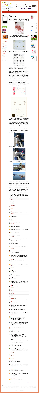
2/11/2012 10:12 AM (12, 265)
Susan (11, 330)
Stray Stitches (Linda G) (13, 298)
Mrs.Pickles (12, 295)
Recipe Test (4, 56)
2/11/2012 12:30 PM (12, 290)
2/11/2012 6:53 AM (12, 236)
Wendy (11, 270)
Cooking (3, 46)
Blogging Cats (4, 43)
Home (2, 13)
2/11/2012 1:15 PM (12, 293)
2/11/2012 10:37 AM (12, 268)
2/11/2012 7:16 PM (12, 314)
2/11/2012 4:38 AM (12, 220)
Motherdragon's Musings (13, 378)
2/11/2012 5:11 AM (12, 223)
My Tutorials (32, 20)
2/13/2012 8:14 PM (12, 358)
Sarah (11, 360)
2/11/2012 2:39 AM (12, 213)
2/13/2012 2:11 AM (12, 352)
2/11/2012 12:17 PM (12, 287)
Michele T (11, 267)
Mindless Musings (12, 199)
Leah (11, 301)
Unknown (11, 263)
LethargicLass (12, 259)
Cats (3, 44)
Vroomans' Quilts (12, 205)
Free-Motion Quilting (4, 49)
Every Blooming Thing (5, 47)
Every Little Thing (4, 48)
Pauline (11, 211)
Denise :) (11, 304)
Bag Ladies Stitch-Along (5, 41)
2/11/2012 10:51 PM (12, 325)
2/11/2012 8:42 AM (12, 248)
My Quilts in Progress (6, 13)
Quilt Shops (4, 54)
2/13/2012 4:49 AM (12, 355)
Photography (4, 53)
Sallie (11, 277)
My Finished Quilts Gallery (11, 13)
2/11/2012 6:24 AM (12, 233)
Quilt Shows (4, 55)
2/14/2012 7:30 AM (12, 362)
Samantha (11, 208)
